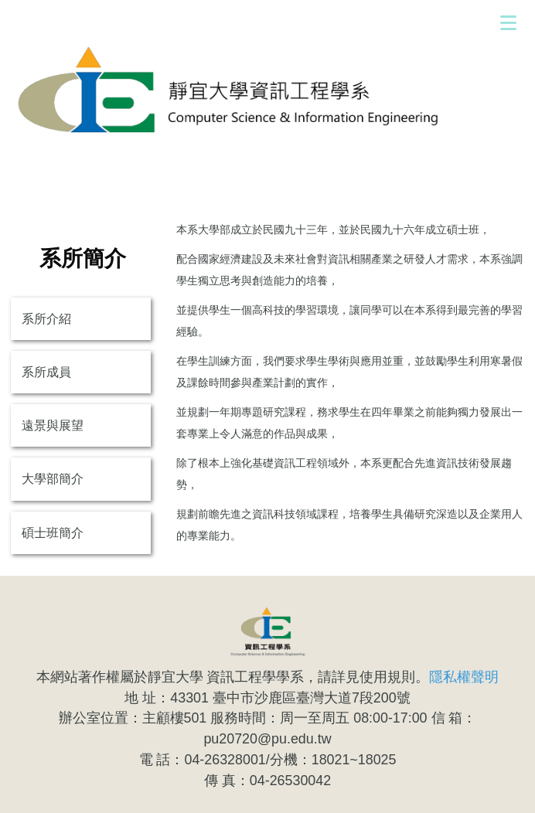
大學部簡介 (52, 478)
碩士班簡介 (52, 532)
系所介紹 (46, 318)
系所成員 (46, 372)
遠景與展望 (52, 425)
